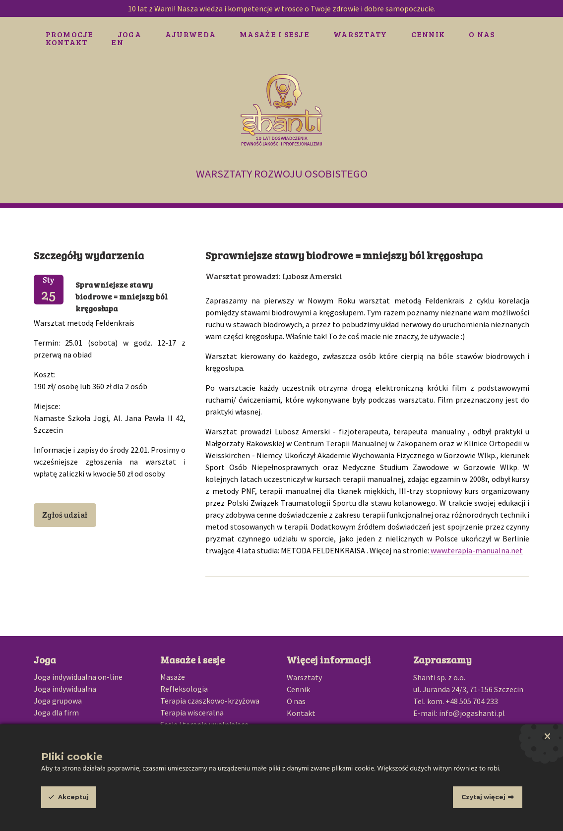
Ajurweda (190, 34)
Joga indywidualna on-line (78, 677)
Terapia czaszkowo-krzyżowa (209, 701)
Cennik (428, 34)
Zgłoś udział (64, 515)
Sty (48, 289)
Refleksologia (184, 689)
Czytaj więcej (483, 797)
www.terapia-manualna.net (476, 550)
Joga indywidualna (65, 689)
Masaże (172, 677)
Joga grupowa (58, 701)
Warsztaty (360, 34)
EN (117, 42)
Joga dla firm (56, 712)
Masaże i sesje (275, 34)
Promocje (70, 34)
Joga (129, 34)
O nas (482, 34)
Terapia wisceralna (192, 712)
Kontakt (67, 42)
